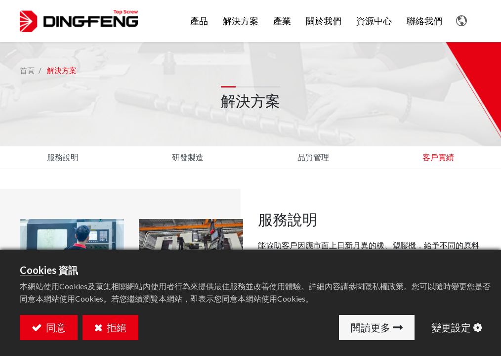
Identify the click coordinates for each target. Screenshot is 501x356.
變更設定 (451, 327)
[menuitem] (240, 21)
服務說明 (63, 157)
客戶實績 (438, 157)
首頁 (27, 70)
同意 (55, 327)
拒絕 (115, 327)
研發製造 (188, 157)
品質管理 (313, 157)
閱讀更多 (370, 327)
